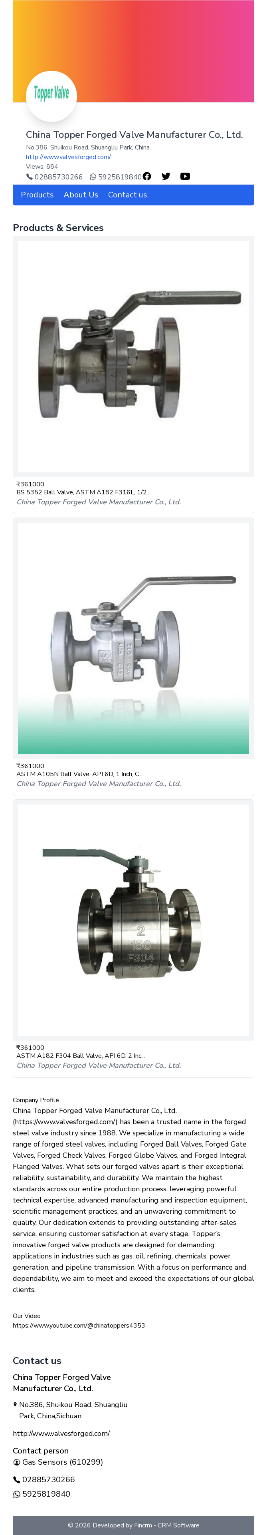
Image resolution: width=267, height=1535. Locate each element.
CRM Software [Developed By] (178, 1525)
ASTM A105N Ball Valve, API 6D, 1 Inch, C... (79, 774)
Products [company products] (37, 194)
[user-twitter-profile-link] (166, 176)
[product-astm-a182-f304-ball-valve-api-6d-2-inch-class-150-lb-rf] (133, 920)
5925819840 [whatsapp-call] (115, 177)
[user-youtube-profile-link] (185, 176)
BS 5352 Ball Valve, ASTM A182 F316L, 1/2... (83, 492)
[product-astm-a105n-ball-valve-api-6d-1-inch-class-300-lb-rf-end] (133, 638)
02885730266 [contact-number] (54, 177)
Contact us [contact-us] (127, 194)
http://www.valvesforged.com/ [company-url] (68, 157)
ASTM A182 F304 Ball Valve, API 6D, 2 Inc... (80, 1056)
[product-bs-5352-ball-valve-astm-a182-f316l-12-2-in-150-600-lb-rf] (133, 356)
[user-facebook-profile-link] (147, 176)
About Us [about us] (81, 194)
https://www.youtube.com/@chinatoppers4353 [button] (79, 1325)
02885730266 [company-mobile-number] (44, 1479)
